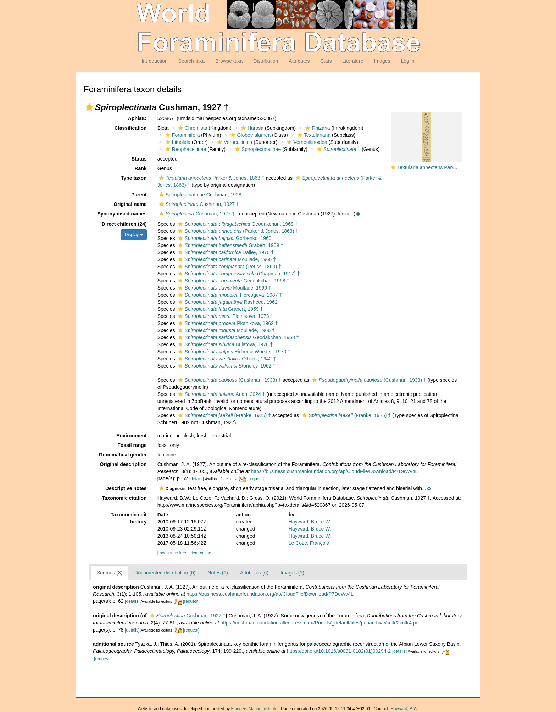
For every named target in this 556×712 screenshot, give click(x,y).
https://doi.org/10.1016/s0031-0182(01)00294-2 (339, 651)
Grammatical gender (122, 455)
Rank (140, 168)
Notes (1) (217, 573)
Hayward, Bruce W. (310, 522)
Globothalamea (250, 135)
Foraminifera (182, 135)
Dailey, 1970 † (225, 252)
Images (382, 61)
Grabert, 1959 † (229, 245)
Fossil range (131, 445)
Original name (129, 204)
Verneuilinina (234, 142)
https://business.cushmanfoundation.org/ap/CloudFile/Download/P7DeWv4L (334, 471)
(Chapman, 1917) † (238, 273)
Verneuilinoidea (306, 142)
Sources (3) (109, 573)
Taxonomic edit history (129, 518)
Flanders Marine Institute (254, 708)
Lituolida (177, 142)
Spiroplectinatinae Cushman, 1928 (199, 194)
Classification (131, 128)
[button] (89, 107)
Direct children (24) (124, 224)
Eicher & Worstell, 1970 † (233, 351)
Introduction (154, 61)
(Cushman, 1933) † (228, 380)
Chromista (192, 128)
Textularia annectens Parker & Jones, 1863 (444, 167)
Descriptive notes (126, 488)
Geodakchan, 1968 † (237, 224)
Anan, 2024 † (220, 394)
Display (134, 234)
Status (139, 159)
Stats (326, 61)
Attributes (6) (254, 573)
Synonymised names (121, 214)
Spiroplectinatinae (257, 149)
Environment (131, 435)
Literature (352, 61)
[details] (196, 478)
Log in (407, 61)
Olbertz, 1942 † (226, 358)
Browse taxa (229, 61)
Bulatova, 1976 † (224, 344)
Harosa (251, 128)
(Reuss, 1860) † (228, 266)
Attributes (299, 61)
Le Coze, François (309, 543)
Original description (123, 464)
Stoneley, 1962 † (226, 366)
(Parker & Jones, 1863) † (237, 231)
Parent (139, 194)
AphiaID (137, 118)
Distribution (265, 61)
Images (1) (292, 573)
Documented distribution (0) (164, 573)
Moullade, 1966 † (226, 259)
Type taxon (134, 178)
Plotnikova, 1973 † (224, 316)
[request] (256, 478)
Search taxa (191, 61)
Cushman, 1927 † (198, 204)
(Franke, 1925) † (223, 415)
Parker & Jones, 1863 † (211, 178)
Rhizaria (317, 128)
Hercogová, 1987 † (229, 295)
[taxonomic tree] (172, 552)
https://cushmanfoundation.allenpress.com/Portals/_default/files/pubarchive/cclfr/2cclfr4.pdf (320, 623)
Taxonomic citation (124, 498)
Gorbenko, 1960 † (226, 238)
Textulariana (313, 135)
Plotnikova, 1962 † (227, 323)
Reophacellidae (185, 149)
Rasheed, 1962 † (229, 302)
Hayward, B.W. (404, 708)
